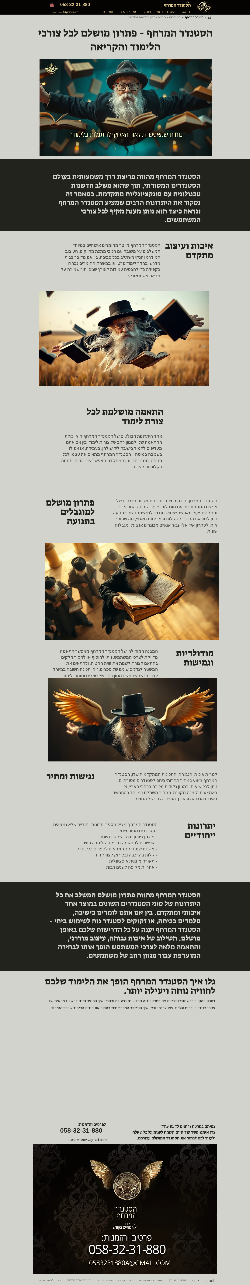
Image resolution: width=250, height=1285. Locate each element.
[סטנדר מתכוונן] (178, 1280)
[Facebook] (191, 1169)
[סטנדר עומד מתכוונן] (79, 1280)
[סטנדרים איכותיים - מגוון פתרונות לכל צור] (154, 17)
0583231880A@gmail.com (64, 12)
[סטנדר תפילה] (125, 1281)
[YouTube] (209, 1169)
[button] (52, 4)
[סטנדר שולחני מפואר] (151, 1281)
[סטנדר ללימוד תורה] (50, 1280)
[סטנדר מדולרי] (105, 1281)
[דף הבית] (209, 17)
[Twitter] (200, 1169)
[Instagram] (181, 1169)
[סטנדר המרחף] (194, 17)
